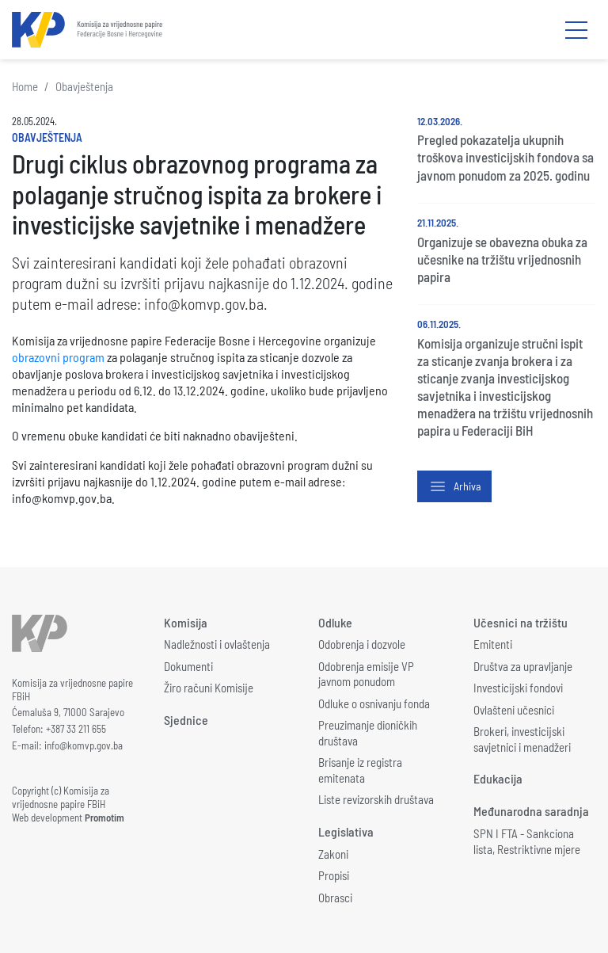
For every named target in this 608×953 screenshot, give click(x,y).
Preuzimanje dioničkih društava (367, 733)
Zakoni (333, 854)
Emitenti (492, 644)
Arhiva (454, 486)
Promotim (104, 817)
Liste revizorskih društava (376, 799)
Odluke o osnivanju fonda (374, 703)
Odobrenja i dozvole (361, 644)
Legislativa (346, 831)
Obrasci (335, 897)
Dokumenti (188, 666)
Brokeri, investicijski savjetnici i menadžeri (522, 739)
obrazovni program (58, 356)
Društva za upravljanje (522, 666)
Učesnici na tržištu (520, 622)
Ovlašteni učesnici (513, 710)
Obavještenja (84, 86)
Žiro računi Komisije (208, 687)
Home (25, 86)
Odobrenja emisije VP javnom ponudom (366, 674)
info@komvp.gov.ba (83, 745)
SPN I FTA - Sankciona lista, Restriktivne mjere (526, 841)
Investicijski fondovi (518, 687)
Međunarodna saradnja (531, 810)
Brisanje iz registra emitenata (360, 770)
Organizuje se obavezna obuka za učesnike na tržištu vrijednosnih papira (502, 259)
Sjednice (186, 719)
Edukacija (497, 778)
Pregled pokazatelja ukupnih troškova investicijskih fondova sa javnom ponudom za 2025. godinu (505, 157)
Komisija (185, 622)
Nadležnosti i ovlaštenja (217, 644)
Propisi (333, 875)
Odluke (335, 622)
